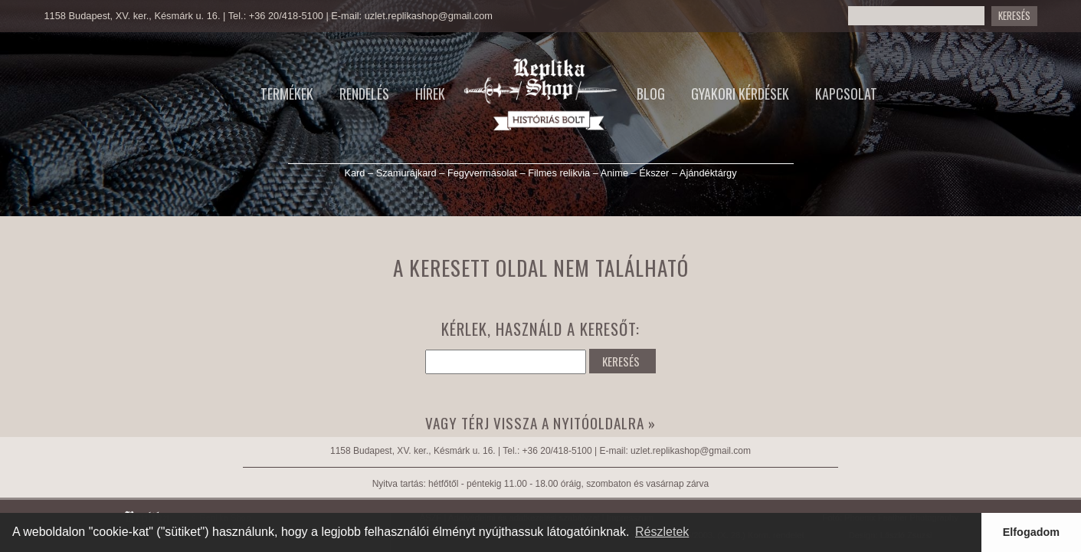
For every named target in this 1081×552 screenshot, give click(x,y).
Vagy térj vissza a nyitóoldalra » (540, 423)
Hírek (430, 94)
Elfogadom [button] (1031, 532)
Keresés (1014, 15)
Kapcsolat (846, 94)
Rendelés (364, 94)
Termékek (286, 94)
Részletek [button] (662, 531)
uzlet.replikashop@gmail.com (429, 15)
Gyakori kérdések (740, 94)
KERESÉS (621, 361)
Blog (651, 94)
